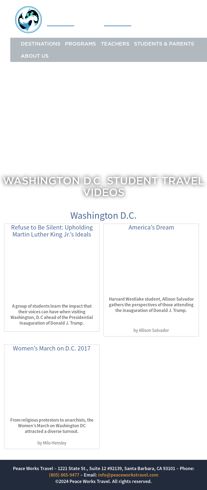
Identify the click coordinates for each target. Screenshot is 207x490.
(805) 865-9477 (64, 475)
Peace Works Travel (73, 19)
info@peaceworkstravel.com (128, 475)
